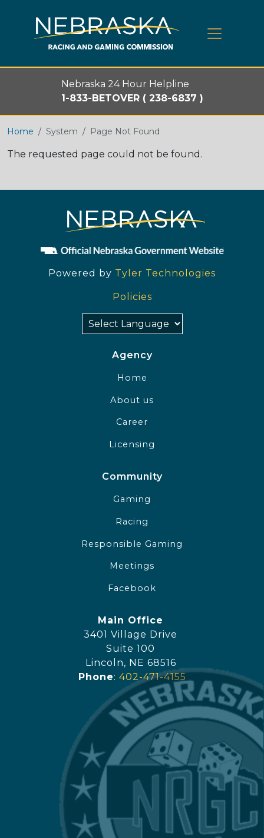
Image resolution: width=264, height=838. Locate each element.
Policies (132, 296)
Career (132, 422)
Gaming (132, 499)
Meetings (132, 565)
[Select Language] (132, 324)
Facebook (132, 588)
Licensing (132, 444)
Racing (132, 521)
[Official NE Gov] (132, 250)
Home (20, 131)
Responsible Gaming (132, 544)
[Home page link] (107, 33)
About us (132, 400)
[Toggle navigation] (214, 33)
